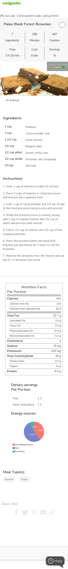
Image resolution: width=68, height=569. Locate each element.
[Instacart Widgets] (34, 539)
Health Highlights (58, 65)
